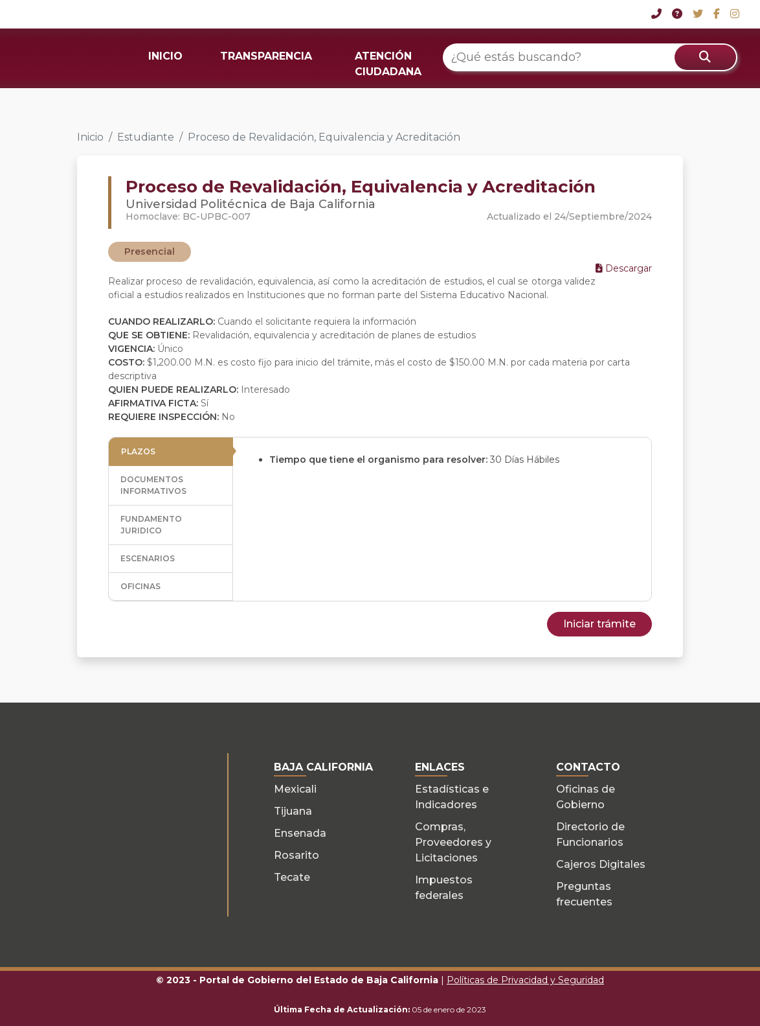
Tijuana (293, 811)
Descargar (624, 268)
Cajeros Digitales (600, 864)
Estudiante (145, 137)
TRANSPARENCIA (266, 56)
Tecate (292, 877)
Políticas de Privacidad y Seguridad (525, 980)
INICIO (165, 56)
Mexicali (295, 789)
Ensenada (300, 833)
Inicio (90, 137)
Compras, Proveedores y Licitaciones (453, 842)
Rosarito (296, 855)
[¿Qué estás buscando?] (590, 57)
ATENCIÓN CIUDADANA (388, 64)
